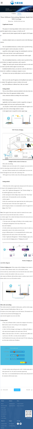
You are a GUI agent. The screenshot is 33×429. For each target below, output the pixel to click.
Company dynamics (20, 420)
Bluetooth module (4, 422)
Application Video (12, 422)
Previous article (4, 390)
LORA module (3, 426)
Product (2, 417)
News (18, 417)
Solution (10, 417)
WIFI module (3, 424)
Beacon (2, 420)
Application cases (12, 420)
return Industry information (17, 390)
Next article (29, 390)
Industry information (20, 422)
